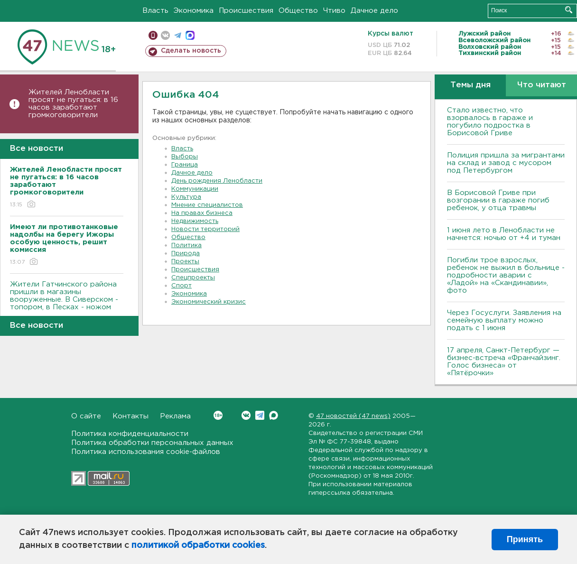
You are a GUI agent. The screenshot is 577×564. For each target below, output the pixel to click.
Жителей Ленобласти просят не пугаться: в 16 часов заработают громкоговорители (73, 103)
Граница (184, 164)
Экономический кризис (208, 302)
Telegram (259, 415)
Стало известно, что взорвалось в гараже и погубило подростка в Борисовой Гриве (490, 121)
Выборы (184, 156)
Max (273, 415)
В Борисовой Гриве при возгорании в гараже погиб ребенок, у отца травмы (498, 200)
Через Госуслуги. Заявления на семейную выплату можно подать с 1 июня (504, 320)
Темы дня (470, 85)
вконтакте (165, 35)
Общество (298, 11)
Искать (568, 9)
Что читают (541, 85)
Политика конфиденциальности (129, 434)
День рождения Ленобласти (216, 181)
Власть (155, 11)
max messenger (190, 35)
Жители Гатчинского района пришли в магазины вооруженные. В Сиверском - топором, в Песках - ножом (66, 302)
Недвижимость (194, 221)
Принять (525, 539)
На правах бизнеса (202, 213)
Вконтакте (218, 415)
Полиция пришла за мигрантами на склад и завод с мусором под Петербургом (506, 163)
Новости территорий (205, 229)
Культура (186, 197)
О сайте (86, 416)
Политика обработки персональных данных (152, 443)
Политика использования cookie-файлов (145, 452)
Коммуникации (194, 189)
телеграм (177, 35)
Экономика (194, 11)
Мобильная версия (153, 35)
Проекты (185, 261)
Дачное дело (374, 11)
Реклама (175, 416)
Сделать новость (191, 51)
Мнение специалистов (207, 205)
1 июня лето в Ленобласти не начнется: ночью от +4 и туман (503, 234)
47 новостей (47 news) (353, 416)
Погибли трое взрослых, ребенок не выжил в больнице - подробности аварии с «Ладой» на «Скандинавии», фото (506, 275)
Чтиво (334, 11)
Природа (185, 253)
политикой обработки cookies (198, 545)
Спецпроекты (193, 277)
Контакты (130, 416)
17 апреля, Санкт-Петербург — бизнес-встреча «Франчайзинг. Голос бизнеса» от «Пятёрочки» (503, 361)
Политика (186, 245)
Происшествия (246, 11)
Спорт (181, 285)
